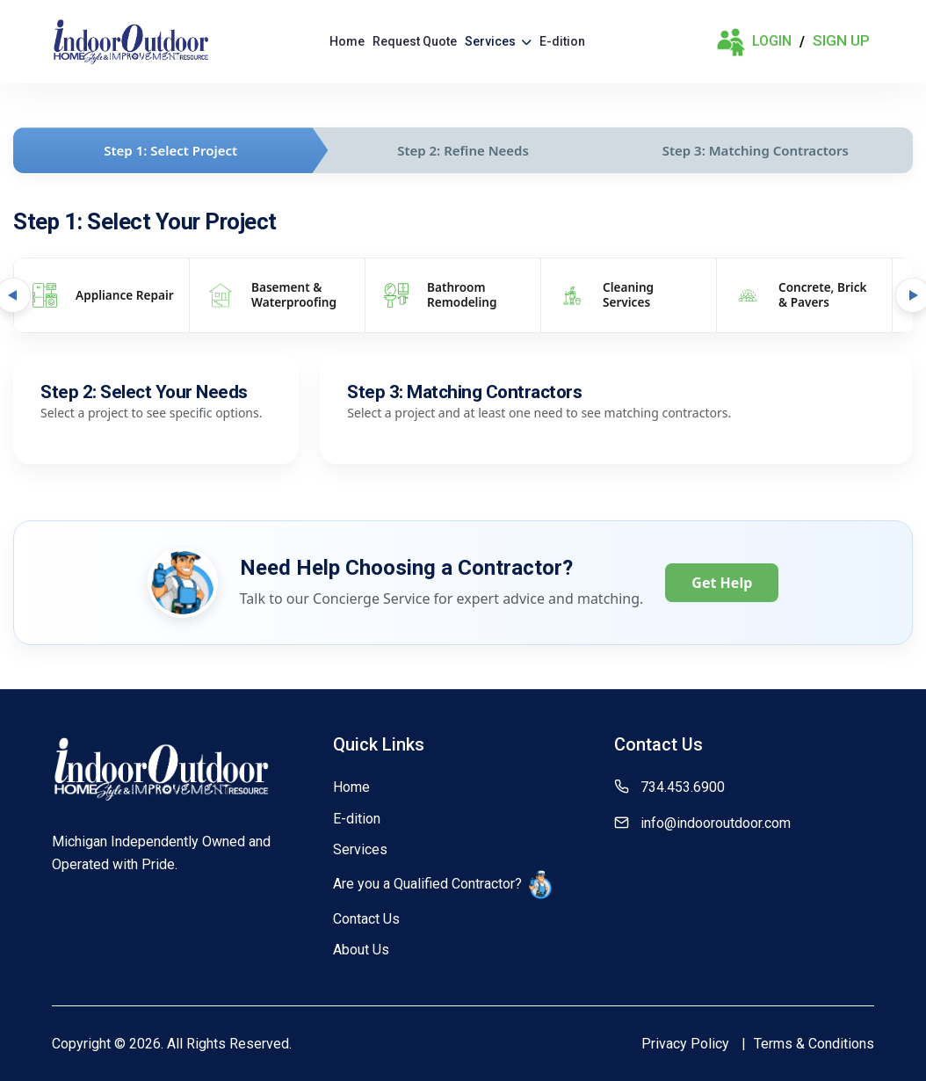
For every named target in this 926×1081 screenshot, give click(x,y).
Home (347, 41)
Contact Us (366, 919)
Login (754, 42)
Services (498, 41)
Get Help (721, 582)
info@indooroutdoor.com (715, 823)
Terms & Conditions (814, 1043)
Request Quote (415, 41)
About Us (361, 949)
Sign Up (841, 40)
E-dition (562, 41)
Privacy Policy (685, 1043)
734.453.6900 (682, 787)
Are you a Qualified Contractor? (442, 884)
